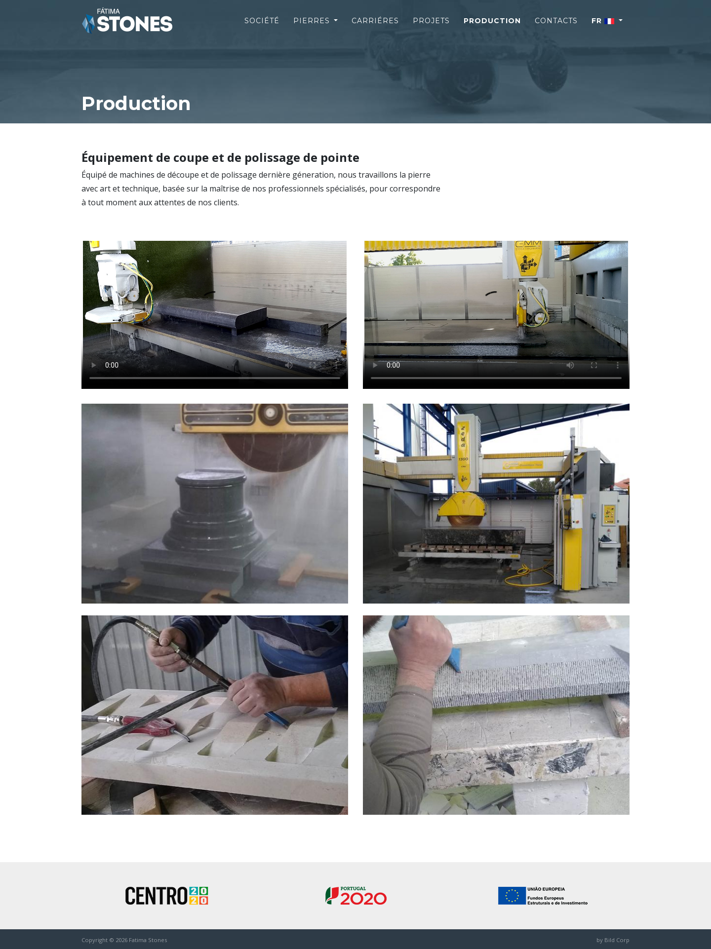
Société (261, 29)
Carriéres (375, 29)
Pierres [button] (312, 29)
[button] (607, 29)
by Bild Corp (613, 940)
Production (492, 29)
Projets (431, 29)
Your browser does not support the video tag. (214, 315)
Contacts (556, 29)
